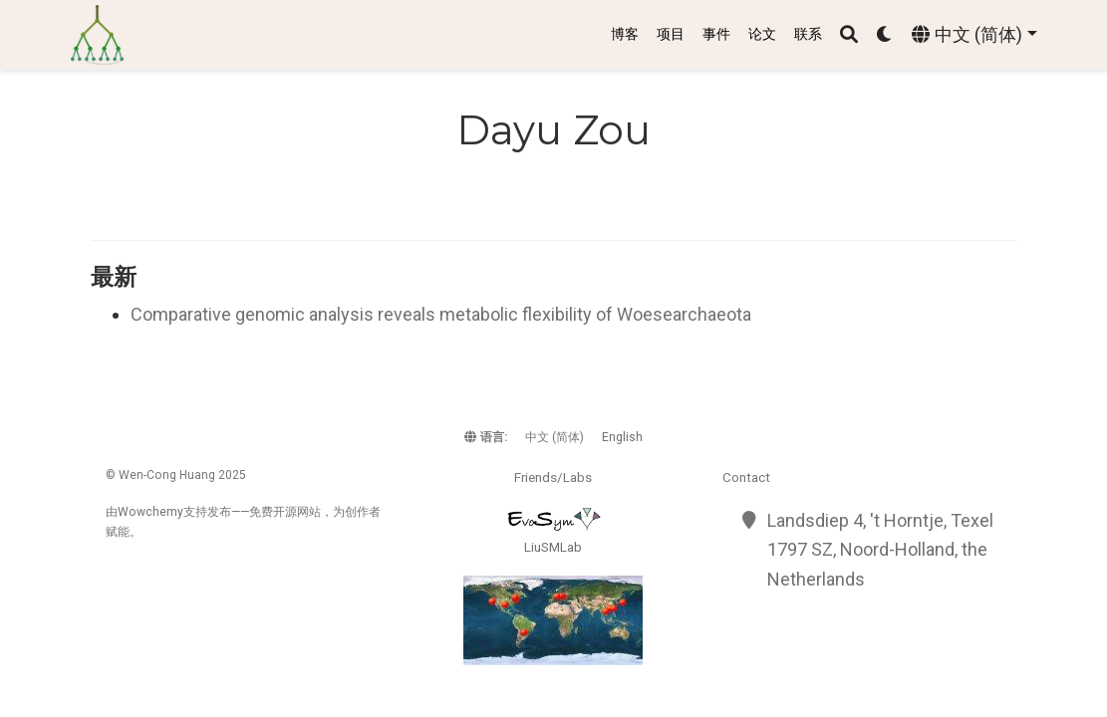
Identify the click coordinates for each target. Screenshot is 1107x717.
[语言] (974, 35)
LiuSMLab (553, 547)
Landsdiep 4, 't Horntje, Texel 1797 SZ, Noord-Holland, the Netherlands (880, 550)
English (622, 437)
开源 (285, 512)
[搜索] (849, 35)
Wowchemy (150, 512)
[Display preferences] (885, 35)
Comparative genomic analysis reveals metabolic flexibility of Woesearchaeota (441, 314)
